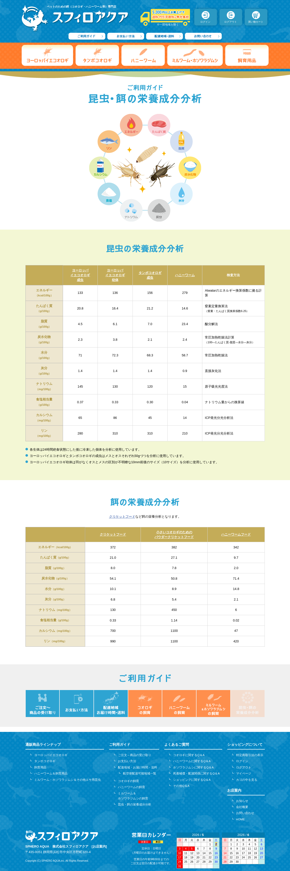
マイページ (243, 773)
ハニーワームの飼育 (131, 787)
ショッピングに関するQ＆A (192, 779)
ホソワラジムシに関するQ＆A (193, 767)
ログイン (242, 761)
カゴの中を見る (246, 779)
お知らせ (242, 800)
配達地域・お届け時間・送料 (137, 767)
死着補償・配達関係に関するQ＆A (196, 773)
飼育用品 (40, 767)
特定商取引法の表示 (249, 755)
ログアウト (243, 767)
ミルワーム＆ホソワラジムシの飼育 (133, 796)
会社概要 (242, 806)
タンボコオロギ (44, 761)
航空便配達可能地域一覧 (139, 773)
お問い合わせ (245, 813)
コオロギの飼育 (128, 781)
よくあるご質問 (176, 744)
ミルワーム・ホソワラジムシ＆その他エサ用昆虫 (67, 779)
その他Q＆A (181, 785)
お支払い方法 (127, 761)
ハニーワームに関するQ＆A (192, 761)
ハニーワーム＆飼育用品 (51, 773)
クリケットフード (122, 516)
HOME (240, 819)
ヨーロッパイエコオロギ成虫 (80, 275)
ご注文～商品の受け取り (134, 755)
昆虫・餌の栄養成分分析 (134, 804)
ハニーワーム (185, 275)
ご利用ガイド (119, 744)
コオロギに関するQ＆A (189, 755)
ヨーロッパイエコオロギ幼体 (115, 275)
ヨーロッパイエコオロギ (51, 755)
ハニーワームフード (236, 534)
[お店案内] (99, 846)
